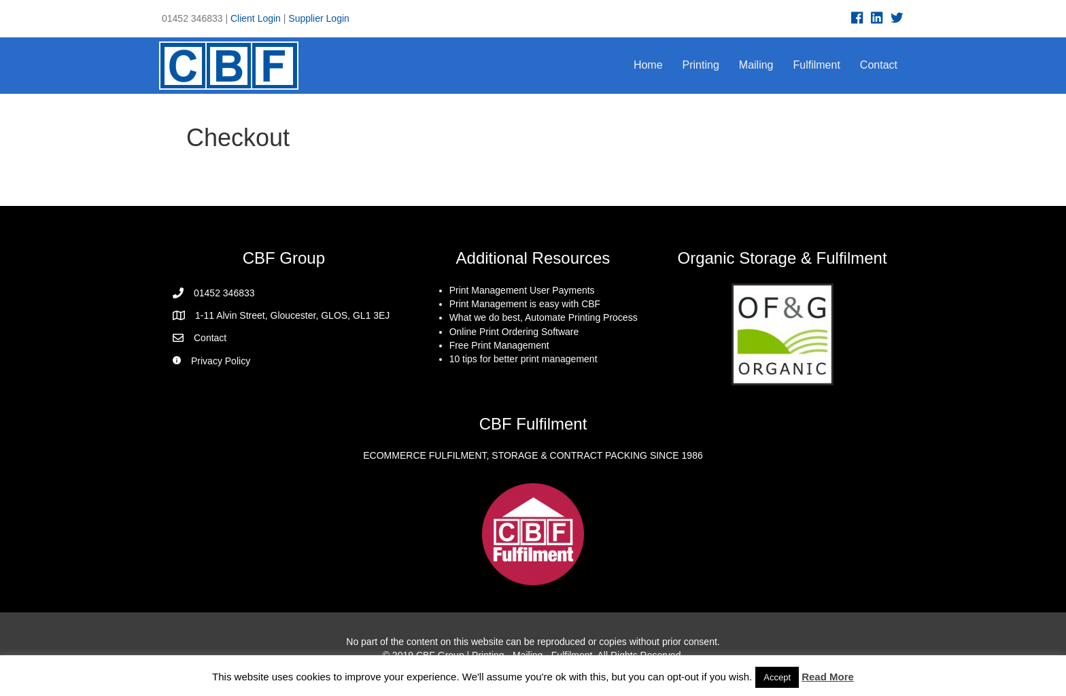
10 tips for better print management (523, 358)
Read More (828, 676)
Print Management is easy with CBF (525, 303)
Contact (878, 65)
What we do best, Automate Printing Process (543, 317)
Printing (701, 65)
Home (648, 65)
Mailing (756, 65)
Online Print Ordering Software (514, 331)
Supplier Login (318, 18)
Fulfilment (816, 65)
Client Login (255, 18)
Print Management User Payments (522, 290)
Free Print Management (499, 345)
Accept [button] (777, 677)
